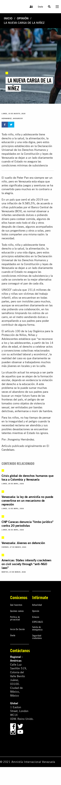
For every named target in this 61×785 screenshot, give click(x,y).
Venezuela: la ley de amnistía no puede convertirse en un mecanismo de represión (27, 500)
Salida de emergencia (37, 628)
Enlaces (35, 616)
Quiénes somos (17, 610)
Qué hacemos (16, 604)
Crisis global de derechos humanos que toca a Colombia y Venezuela (27, 477)
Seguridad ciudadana (37, 637)
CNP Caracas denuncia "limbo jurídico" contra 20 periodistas (27, 523)
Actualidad (37, 604)
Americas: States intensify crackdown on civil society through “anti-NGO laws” (26, 564)
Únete (40, 6)
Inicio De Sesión (17, 629)
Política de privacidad (15, 618)
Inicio (8, 18)
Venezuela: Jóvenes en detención (23, 543)
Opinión (23, 18)
